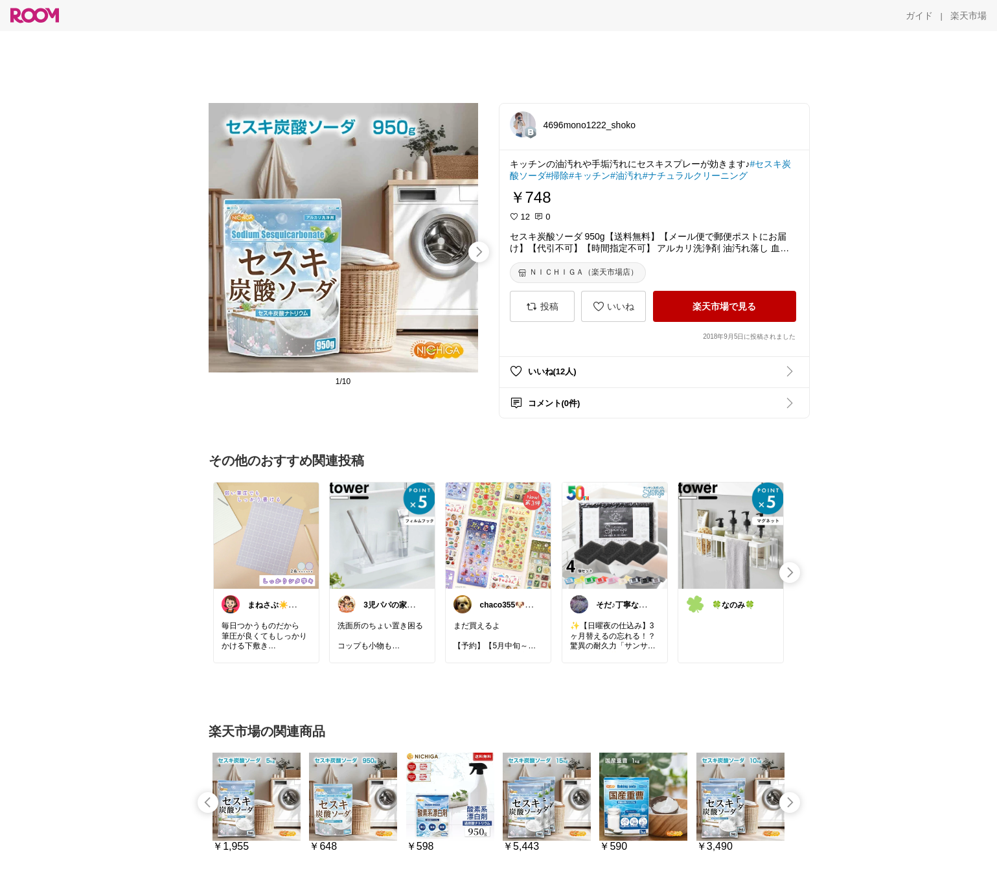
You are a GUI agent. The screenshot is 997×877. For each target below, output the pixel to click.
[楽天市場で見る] (724, 306)
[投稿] (542, 306)
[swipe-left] (208, 802)
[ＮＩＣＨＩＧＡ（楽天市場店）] (578, 272)
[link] (266, 535)
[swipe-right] (478, 252)
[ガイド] (919, 15)
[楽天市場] (968, 15)
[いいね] (613, 306)
